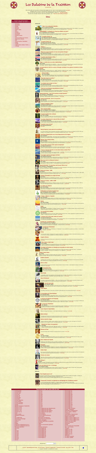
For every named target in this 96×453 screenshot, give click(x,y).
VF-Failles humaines (69, 436)
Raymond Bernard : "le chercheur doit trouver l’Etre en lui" (53, 165)
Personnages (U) (68, 402)
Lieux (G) (16, 437)
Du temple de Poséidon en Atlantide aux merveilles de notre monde (57, 247)
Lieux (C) (16, 432)
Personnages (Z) (68, 407)
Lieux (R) (40, 400)
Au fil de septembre (18, 400)
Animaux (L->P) (18, 410)
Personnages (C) (42, 430)
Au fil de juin (17, 396)
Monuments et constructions (44, 418)
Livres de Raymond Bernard (44, 415)
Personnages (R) (68, 399)
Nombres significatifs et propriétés (45, 421)
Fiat (16, 36)
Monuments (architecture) (44, 417)
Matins (42, 201)
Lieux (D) (16, 434)
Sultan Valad (44, 349)
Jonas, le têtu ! (45, 73)
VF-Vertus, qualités (69, 437)
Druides (17, 32)
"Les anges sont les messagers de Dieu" (50, 155)
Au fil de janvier (17, 390)
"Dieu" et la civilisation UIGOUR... (50, 26)
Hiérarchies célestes (19, 39)
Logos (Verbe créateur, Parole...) (22, 44)
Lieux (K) (40, 392)
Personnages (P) (68, 397)
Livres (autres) (41, 413)
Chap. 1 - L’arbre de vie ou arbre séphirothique (51, 62)
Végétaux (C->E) (68, 430)
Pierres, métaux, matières (70, 411)
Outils (39, 425)
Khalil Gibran (44, 288)
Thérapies (67, 428)
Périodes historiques (42, 427)
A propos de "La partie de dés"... (48, 221)
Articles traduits (17, 414)
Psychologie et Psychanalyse (71, 414)
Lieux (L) (40, 393)
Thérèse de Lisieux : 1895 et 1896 (48, 180)
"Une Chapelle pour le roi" (46, 374)
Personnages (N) (68, 395)
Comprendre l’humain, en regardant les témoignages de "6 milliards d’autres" (59, 380)
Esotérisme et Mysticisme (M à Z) (21, 425)
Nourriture (40, 422)
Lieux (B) (16, 431)
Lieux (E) (16, 435)
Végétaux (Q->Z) (68, 434)
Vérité (42, 206)
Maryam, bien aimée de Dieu (47, 139)
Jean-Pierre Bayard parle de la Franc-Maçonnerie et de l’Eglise (55, 134)
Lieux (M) (40, 394)
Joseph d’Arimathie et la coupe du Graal (50, 175)
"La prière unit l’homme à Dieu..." (48, 57)
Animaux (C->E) (18, 408)
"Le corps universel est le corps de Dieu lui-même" (53, 119)
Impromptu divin (47, 267)
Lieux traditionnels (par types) (45, 411)
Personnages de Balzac (70, 408)
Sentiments (67, 423)
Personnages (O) (68, 396)
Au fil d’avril (17, 394)
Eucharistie (17, 33)
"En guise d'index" (64, 12)
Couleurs (16, 421)
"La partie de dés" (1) (47, 36)
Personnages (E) (42, 432)
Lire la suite (70, 29)
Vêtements (67, 435)
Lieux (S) (40, 401)
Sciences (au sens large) (70, 421)
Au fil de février (17, 392)
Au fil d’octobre (17, 401)
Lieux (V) (40, 404)
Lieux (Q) (40, 399)
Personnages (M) (68, 394)
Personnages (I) (42, 437)
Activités (16, 404)
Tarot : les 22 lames (69, 427)
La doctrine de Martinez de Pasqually (49, 298)
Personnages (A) (42, 428)
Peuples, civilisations (69, 409)
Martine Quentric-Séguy (46, 319)
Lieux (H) (16, 438)
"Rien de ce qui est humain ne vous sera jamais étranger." (54, 51)
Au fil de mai (17, 395)
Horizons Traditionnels (51, 447)
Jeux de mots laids (48, 283)
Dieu (16, 30)
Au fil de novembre (18, 402)
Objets (39, 423)
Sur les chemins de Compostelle (72, 425)
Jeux (15, 429)
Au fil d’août (17, 399)
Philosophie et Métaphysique (71, 410)
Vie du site (68, 447)
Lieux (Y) (40, 407)
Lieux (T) (40, 402)
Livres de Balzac (42, 414)
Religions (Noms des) (69, 416)
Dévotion (17, 28)
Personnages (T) (68, 401)
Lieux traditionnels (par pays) (44, 409)
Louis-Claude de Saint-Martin (48, 308)
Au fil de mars (17, 393)
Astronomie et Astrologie (19, 418)
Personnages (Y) (68, 406)
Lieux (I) (16, 439)
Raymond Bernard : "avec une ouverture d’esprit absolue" (53, 93)
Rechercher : (43, 443)
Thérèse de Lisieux (45, 355)
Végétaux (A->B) (68, 429)
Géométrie (16, 428)
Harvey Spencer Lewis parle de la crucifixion (51, 129)
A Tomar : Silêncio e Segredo (47, 196)
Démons (17, 27)
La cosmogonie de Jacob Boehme (48, 293)
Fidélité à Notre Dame (44, 252)
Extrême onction (18, 35)
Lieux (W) (40, 406)
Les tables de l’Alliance (46, 185)
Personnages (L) (68, 393)
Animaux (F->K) (18, 409)
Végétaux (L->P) (68, 432)
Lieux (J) (40, 390)
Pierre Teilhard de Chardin (47, 339)
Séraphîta (42, 344)
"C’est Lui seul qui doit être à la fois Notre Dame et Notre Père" (56, 149)
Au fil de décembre (18, 403)
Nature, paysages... (42, 420)
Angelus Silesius (45, 237)
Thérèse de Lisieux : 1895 (46, 170)
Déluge (16, 26)
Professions (67, 413)
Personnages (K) (68, 392)
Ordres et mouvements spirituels (45, 424)
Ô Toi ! (42, 334)
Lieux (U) (40, 403)
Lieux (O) (40, 396)
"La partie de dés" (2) (46, 41)
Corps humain (17, 420)
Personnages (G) (42, 435)
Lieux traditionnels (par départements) (46, 408)
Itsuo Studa (43, 273)
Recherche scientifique (70, 415)
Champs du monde (61, 447)
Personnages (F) (42, 434)
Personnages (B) (42, 429)
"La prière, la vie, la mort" (47, 124)
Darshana (17, 23)
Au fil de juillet (17, 397)
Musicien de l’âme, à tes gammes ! (49, 324)
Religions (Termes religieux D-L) (72, 418)
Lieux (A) (16, 430)
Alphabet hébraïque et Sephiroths (21, 406)
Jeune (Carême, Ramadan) (21, 41)
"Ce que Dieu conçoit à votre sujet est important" (52, 144)
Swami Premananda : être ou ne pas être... (51, 98)
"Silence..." (43, 46)
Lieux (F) (16, 436)
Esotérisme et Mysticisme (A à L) (21, 424)
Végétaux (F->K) (68, 431)
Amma (42, 232)
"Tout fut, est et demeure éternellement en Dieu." (52, 88)
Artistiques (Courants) (19, 415)
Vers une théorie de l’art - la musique (48, 365)
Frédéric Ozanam (45, 257)
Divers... (16, 422)
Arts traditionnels (18, 417)
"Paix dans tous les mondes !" (48, 78)
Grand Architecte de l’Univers (21, 37)
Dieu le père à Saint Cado (47, 242)
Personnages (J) (68, 390)
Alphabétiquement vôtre (32, 447)
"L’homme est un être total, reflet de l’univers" (52, 216)
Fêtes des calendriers (19, 427)
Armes (15, 413)
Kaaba (16, 42)
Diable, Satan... (18, 29)
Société (66, 424)
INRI (16, 40)
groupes (68, 10)
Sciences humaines (69, 422)
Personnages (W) (69, 404)
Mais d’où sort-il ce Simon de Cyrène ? (50, 160)
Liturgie (16, 43)
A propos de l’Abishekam (49, 226)
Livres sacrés (41, 416)
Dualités (16, 423)
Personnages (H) (42, 436)
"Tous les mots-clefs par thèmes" (60, 13)
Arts (15, 416)
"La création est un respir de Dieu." (49, 83)
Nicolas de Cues (44, 329)
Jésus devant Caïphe (46, 108)
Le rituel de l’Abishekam (47, 303)
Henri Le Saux (44, 262)
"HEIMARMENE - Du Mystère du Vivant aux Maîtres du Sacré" (54, 31)
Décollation (17, 25)
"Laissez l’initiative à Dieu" (47, 103)
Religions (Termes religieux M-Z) (72, 420)
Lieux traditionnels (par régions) (45, 410)
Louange (17, 46)
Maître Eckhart (44, 314)
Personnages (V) (68, 403)
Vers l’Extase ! (41, 360)
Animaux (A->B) (18, 407)
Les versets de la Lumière (47, 211)
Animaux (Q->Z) (18, 411)
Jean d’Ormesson (45, 278)
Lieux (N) (40, 395)
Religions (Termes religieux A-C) (72, 417)
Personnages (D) (42, 431)
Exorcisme (17, 34)
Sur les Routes (41, 447)
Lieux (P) (40, 397)
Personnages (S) (68, 400)
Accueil (24, 447)
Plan (72, 447)
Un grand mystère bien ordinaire (48, 114)
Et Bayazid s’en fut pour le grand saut (50, 190)
